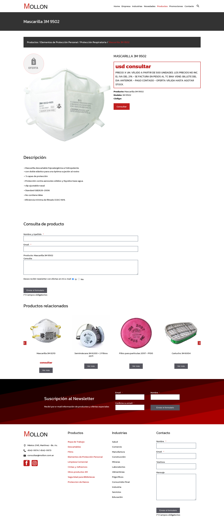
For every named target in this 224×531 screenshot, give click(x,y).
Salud (115, 444)
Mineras (116, 464)
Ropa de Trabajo (76, 444)
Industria (116, 489)
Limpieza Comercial (78, 464)
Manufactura (118, 454)
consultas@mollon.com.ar (40, 457)
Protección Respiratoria (93, 42)
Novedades (149, 6)
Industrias (137, 6)
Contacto (189, 6)
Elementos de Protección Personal (59, 42)
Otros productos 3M (78, 474)
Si (74, 281)
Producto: (119, 91)
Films (70, 454)
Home (117, 6)
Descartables (74, 449)
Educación (117, 499)
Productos (162, 6)
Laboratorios (118, 469)
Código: (118, 98)
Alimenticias (118, 474)
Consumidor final (121, 484)
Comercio (117, 449)
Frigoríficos (117, 479)
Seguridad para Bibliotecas (81, 479)
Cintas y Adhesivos (77, 469)
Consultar (122, 106)
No (81, 281)
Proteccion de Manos (78, 484)
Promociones (176, 6)
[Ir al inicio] (36, 6)
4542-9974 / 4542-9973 (39, 452)
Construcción (119, 459)
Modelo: (118, 95)
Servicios (116, 494)
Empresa (126, 6)
